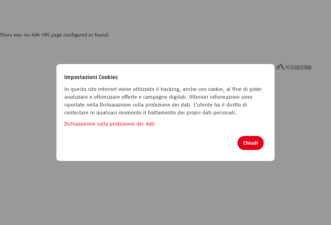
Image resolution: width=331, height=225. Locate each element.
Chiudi (250, 143)
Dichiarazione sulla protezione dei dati (109, 124)
